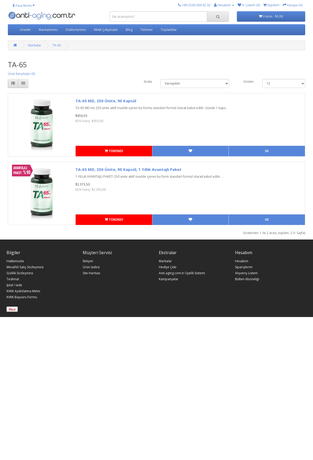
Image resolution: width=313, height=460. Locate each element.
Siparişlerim (243, 267)
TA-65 (56, 45)
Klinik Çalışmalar (106, 29)
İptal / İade (14, 285)
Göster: (248, 81)
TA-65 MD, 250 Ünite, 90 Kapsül (105, 100)
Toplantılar (169, 29)
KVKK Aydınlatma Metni (23, 291)
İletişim (88, 261)
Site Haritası (91, 273)
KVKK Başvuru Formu (22, 297)
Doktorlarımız (76, 29)
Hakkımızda (15, 261)
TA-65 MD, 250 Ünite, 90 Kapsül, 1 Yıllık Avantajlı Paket (128, 169)
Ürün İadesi (91, 267)
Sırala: (148, 81)
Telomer (146, 29)
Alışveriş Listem (246, 273)
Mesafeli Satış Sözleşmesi (25, 267)
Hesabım (241, 261)
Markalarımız (48, 29)
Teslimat (13, 279)
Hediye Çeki (167, 267)
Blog (129, 29)
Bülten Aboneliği (247, 279)
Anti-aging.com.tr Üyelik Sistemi (182, 273)
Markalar (34, 45)
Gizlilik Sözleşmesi (20, 273)
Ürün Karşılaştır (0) (21, 73)
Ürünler (25, 29)
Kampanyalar (168, 279)
